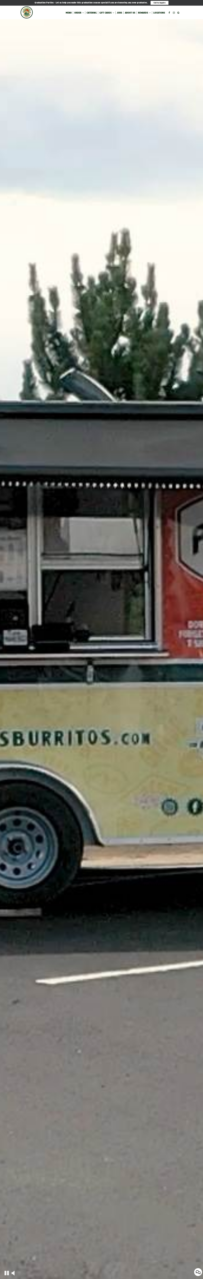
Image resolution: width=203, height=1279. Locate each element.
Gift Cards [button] (106, 12)
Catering (92, 12)
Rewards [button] (144, 12)
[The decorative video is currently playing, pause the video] (7, 1273)
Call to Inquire (160, 3)
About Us (130, 12)
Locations (159, 12)
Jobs (119, 12)
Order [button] (79, 12)
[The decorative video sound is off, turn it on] (13, 1273)
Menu (69, 12)
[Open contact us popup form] (198, 1272)
